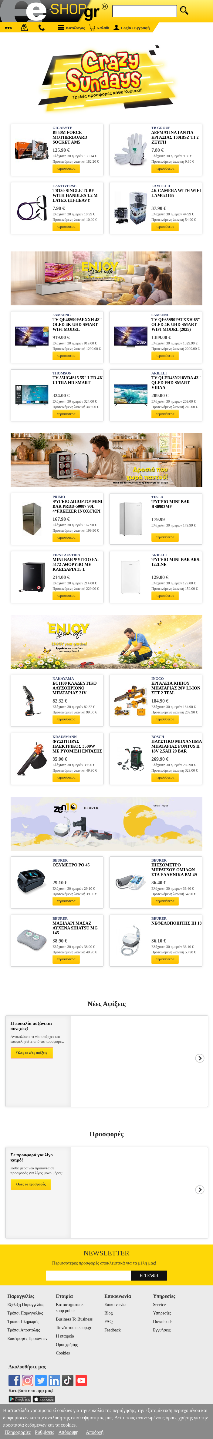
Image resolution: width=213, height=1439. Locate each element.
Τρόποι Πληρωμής (23, 1321)
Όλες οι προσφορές (31, 1184)
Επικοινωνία (115, 1304)
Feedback (112, 1330)
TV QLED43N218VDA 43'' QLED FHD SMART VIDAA (176, 383)
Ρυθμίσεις (44, 1432)
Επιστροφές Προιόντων (27, 1338)
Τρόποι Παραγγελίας (25, 1313)
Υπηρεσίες (162, 1313)
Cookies (63, 1353)
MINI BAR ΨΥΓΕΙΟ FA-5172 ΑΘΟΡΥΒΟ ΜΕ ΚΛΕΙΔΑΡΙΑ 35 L (75, 564)
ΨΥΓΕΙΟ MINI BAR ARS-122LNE (176, 562)
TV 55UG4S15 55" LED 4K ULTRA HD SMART (77, 380)
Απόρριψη (68, 1432)
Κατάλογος (71, 27)
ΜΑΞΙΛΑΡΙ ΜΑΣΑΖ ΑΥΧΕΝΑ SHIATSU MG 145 (75, 928)
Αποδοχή (95, 1432)
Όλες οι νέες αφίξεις (31, 1053)
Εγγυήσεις (162, 1330)
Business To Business (74, 1319)
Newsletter (107, 1253)
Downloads (162, 1321)
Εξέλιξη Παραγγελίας (25, 1304)
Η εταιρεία (65, 1336)
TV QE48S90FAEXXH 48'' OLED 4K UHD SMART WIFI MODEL (77, 324)
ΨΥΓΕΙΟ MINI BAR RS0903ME (170, 504)
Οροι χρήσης (67, 1344)
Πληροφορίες (18, 1432)
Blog (108, 1313)
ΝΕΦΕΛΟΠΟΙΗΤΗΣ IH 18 (176, 923)
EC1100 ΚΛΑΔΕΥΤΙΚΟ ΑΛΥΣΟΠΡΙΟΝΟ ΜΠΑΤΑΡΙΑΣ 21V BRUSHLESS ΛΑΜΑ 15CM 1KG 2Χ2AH (74, 688)
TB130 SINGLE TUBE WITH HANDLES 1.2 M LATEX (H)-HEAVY (75, 195)
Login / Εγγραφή (131, 27)
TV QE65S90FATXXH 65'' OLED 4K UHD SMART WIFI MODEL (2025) (175, 324)
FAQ (108, 1321)
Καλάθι (99, 27)
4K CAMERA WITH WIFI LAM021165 (176, 193)
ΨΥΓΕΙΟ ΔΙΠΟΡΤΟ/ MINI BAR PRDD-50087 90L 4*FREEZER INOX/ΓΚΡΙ (77, 506)
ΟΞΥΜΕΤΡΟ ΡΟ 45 (71, 865)
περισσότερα (66, 168)
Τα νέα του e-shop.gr (73, 1327)
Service (159, 1304)
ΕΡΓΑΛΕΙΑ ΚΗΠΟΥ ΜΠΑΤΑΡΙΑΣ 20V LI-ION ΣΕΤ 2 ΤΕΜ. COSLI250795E (175, 688)
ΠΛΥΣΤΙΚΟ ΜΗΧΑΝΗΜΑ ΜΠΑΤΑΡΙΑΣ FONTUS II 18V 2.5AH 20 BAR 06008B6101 (176, 746)
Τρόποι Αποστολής (23, 1330)
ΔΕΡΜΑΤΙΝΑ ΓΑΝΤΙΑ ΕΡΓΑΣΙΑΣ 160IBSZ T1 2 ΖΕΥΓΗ (174, 137)
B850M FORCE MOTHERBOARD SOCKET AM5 (69, 137)
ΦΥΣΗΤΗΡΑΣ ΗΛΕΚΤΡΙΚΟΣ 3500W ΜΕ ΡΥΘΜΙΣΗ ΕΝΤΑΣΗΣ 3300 (77, 746)
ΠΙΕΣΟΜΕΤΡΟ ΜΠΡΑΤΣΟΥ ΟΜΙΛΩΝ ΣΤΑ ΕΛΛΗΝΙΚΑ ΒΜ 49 (174, 870)
